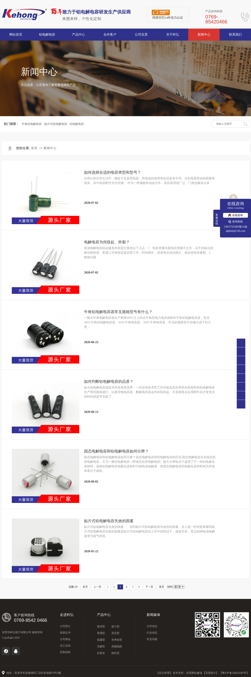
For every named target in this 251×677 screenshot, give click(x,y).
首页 (34, 148)
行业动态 (152, 632)
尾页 (161, 586)
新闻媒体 (153, 615)
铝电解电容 (77, 123)
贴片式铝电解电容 (55, 123)
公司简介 (65, 626)
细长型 (115, 653)
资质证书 (65, 632)
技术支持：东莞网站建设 (188, 672)
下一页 (149, 586)
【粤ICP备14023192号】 (234, 672)
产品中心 (104, 615)
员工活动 (65, 645)
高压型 (115, 633)
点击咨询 (241, 369)
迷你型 (101, 626)
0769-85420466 (241, 351)
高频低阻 (116, 646)
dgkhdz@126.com (235, 230)
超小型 (115, 626)
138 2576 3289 (241, 360)
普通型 (101, 633)
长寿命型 (116, 639)
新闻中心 (50, 148)
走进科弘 (67, 615)
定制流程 (65, 652)
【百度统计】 (211, 672)
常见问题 (152, 639)
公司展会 (65, 639)
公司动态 (152, 626)
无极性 (101, 646)
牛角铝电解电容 (32, 123)
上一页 (97, 586)
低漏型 (101, 639)
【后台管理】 (164, 672)
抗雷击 (101, 653)
